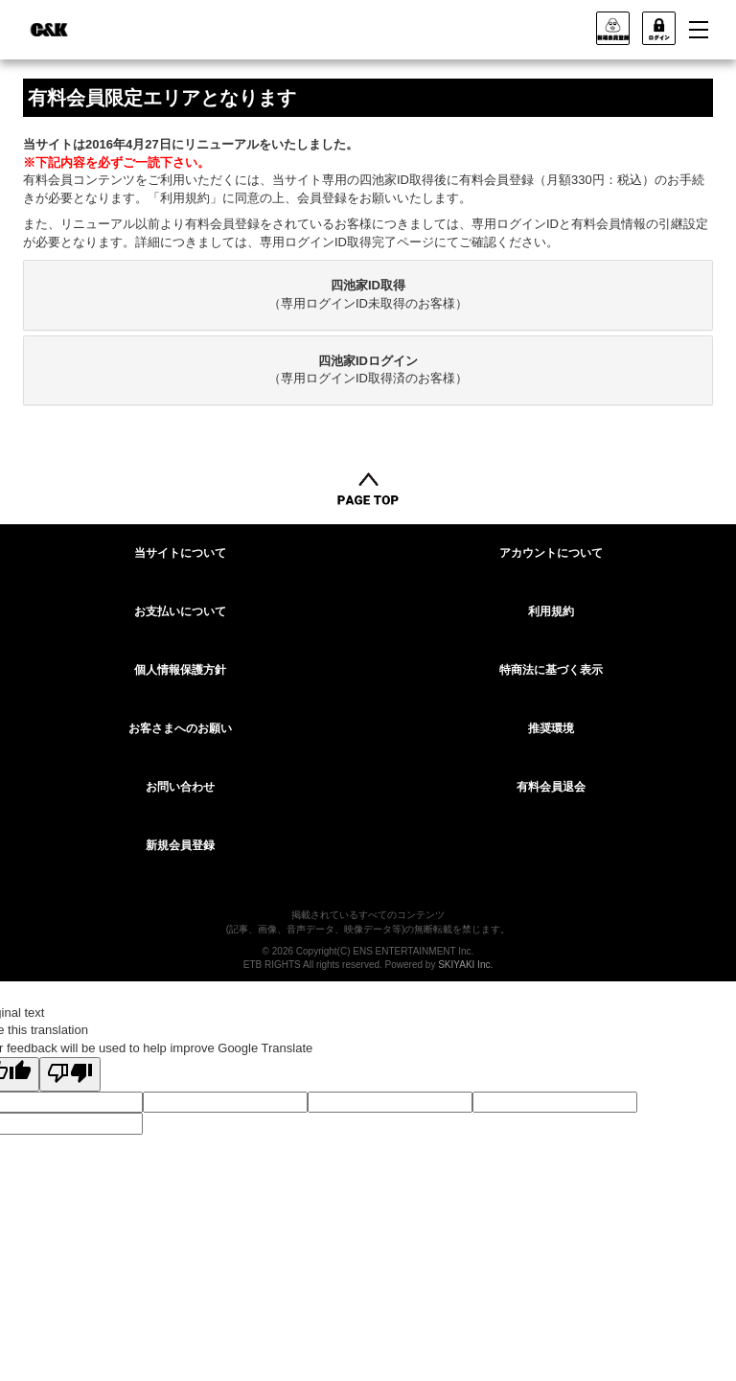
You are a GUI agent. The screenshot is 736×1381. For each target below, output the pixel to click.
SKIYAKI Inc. (465, 964)
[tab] (368, 295)
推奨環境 (551, 728)
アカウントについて (551, 553)
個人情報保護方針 (180, 670)
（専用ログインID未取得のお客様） (368, 294)
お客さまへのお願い (180, 728)
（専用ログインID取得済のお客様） (368, 370)
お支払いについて (180, 611)
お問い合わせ (180, 787)
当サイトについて (180, 553)
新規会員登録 (180, 845)
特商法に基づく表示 (551, 670)
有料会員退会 (551, 787)
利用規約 (551, 611)
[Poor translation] (70, 1074)
